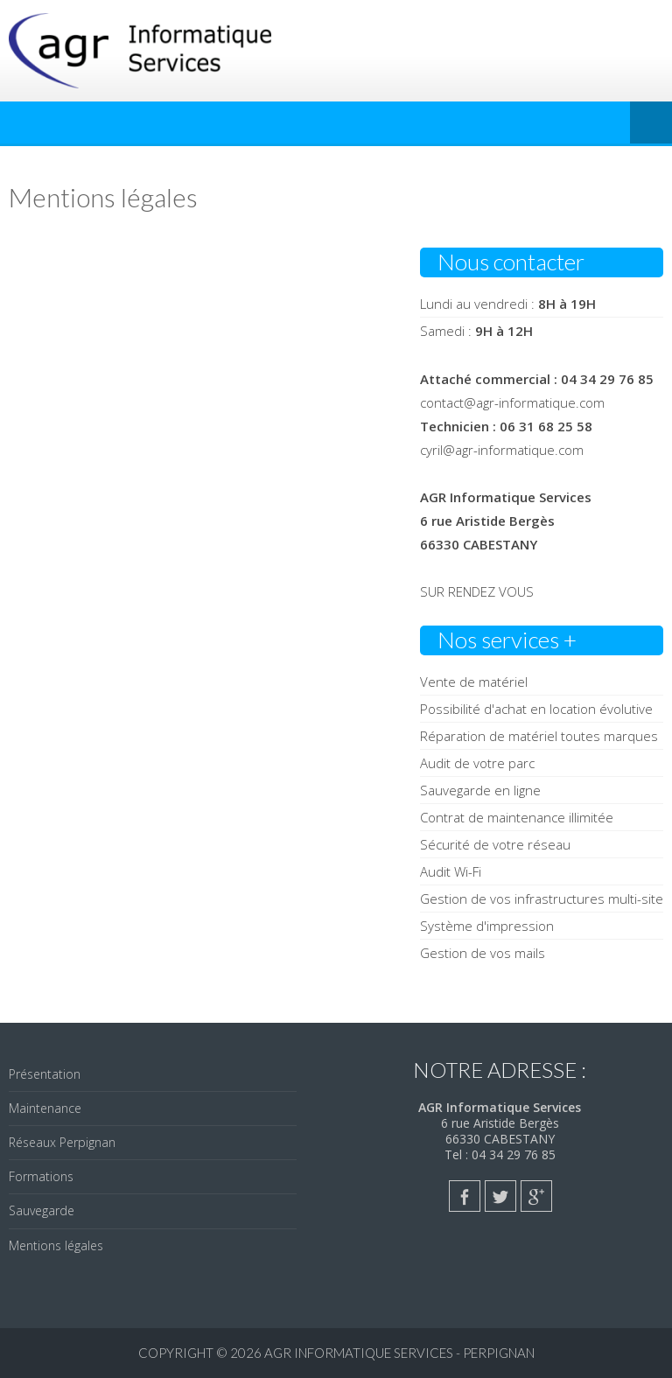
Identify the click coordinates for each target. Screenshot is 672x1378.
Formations (41, 1176)
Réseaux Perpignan (62, 1142)
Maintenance (45, 1108)
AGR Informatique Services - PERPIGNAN (399, 1353)
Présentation (44, 1074)
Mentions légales (56, 1245)
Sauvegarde (41, 1210)
